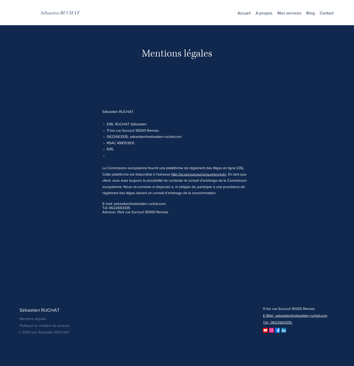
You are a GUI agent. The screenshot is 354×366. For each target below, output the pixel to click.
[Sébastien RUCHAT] (60, 13)
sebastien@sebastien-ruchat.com (156, 136)
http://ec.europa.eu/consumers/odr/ (198, 174)
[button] (289, 13)
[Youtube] (265, 330)
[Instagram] (271, 330)
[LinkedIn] (283, 330)
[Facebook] (277, 330)
